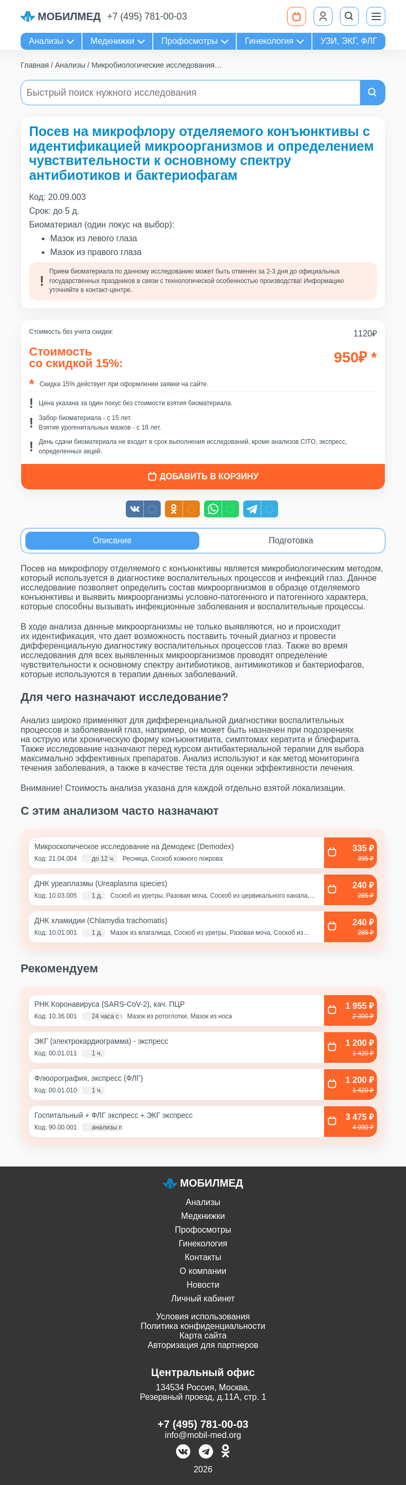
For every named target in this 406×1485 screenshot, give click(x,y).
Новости (203, 1284)
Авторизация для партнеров (202, 1345)
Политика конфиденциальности (203, 1326)
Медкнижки (112, 41)
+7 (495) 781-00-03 (147, 16)
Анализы (46, 41)
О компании (203, 1271)
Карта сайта (202, 1335)
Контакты (202, 1257)
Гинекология (269, 41)
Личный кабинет (203, 1298)
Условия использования (203, 1316)
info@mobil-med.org (203, 1435)
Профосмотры (189, 41)
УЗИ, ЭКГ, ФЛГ (348, 41)
